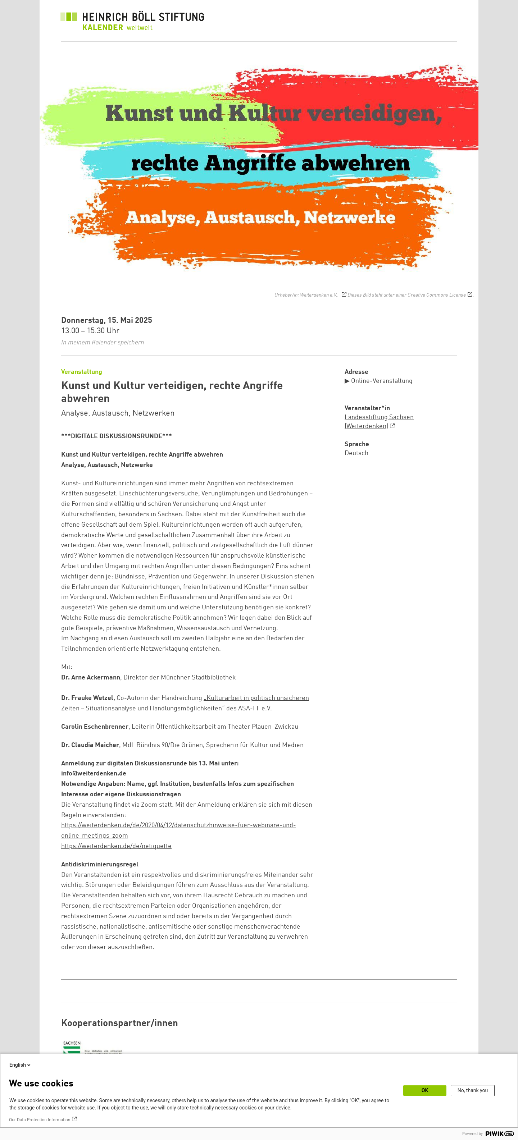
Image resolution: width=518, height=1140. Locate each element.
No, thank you (473, 1090)
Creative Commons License (437, 295)
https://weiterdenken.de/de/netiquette (116, 846)
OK (425, 1090)
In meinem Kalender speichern (102, 342)
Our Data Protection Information (39, 1119)
